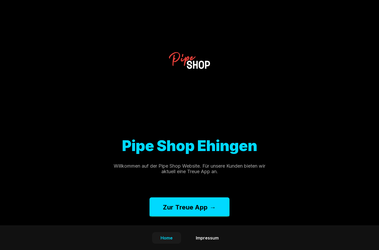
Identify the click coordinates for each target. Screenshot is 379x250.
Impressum (207, 238)
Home (167, 238)
